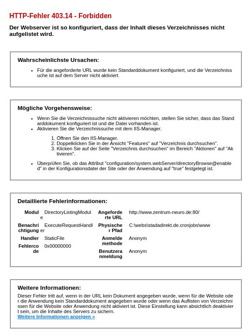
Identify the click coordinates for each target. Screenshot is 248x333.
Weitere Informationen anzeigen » (56, 316)
